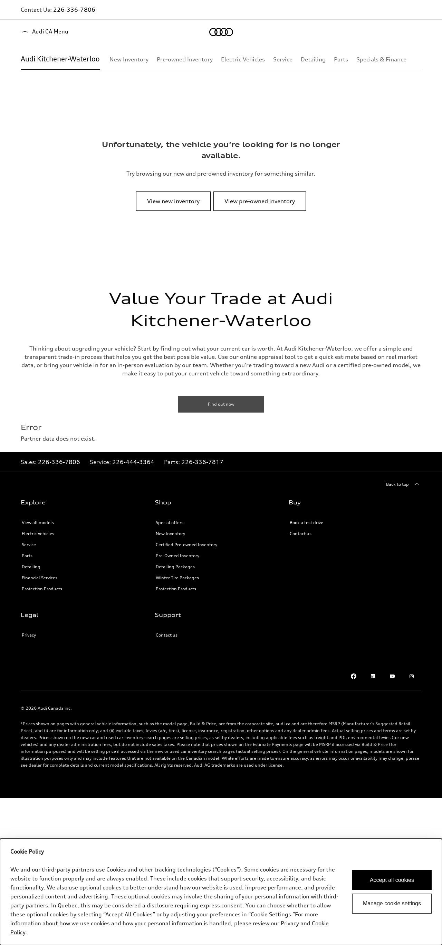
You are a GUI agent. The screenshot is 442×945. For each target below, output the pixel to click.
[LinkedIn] (373, 676)
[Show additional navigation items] (416, 59)
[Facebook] (353, 676)
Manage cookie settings (392, 903)
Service (29, 544)
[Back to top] (403, 484)
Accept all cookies (392, 880)
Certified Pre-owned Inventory (186, 544)
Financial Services (39, 577)
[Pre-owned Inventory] (185, 59)
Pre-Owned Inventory (177, 555)
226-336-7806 (74, 9)
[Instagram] (411, 676)
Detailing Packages (175, 566)
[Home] (33, 32)
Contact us (300, 533)
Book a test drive (306, 522)
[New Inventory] (128, 59)
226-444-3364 (133, 462)
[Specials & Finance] (381, 59)
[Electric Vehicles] (243, 59)
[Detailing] (313, 59)
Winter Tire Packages (177, 577)
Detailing (31, 566)
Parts (27, 555)
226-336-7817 (202, 462)
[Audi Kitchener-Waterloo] (60, 59)
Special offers (169, 522)
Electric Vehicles (38, 533)
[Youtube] (392, 676)
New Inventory (170, 533)
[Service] (282, 59)
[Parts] (341, 59)
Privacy (29, 635)
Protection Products (42, 588)
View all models (38, 522)
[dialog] (221, 892)
